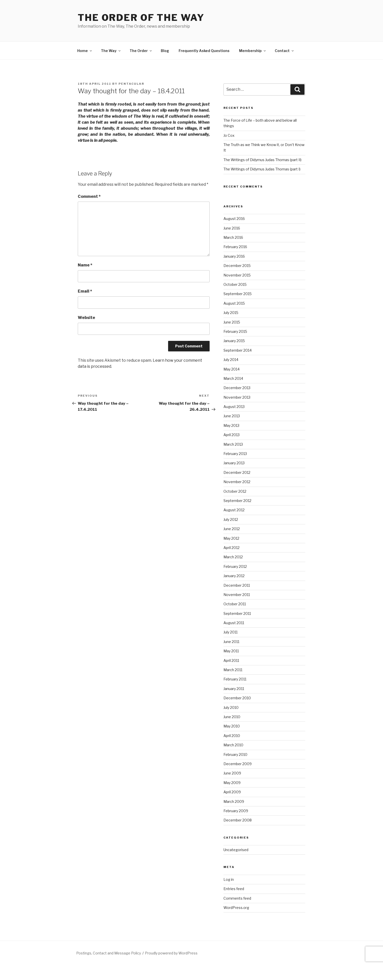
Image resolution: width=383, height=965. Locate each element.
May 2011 (231, 651)
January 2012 (234, 576)
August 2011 (233, 623)
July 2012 (230, 519)
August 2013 (234, 406)
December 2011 (236, 585)
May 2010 (231, 726)
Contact (284, 51)
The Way (111, 51)
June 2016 (231, 228)
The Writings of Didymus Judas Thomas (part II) (262, 160)
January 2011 (233, 688)
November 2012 (236, 482)
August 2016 (234, 218)
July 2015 (230, 312)
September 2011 (237, 613)
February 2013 (235, 453)
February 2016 (235, 247)
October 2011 (234, 604)
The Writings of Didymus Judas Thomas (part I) (261, 169)
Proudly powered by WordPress (171, 953)
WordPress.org (236, 907)
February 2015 (235, 331)
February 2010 (235, 754)
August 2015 (234, 303)
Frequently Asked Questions (204, 51)
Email (85, 291)
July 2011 (230, 632)
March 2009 (233, 801)
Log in (228, 879)
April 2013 (231, 435)
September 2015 (237, 294)
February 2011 (234, 679)
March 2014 (233, 378)
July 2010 (231, 707)
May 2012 (231, 538)
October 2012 (234, 491)
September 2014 (237, 350)
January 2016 (234, 256)
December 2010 (237, 698)
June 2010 (231, 717)
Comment (89, 196)
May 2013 (231, 425)
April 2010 (231, 735)
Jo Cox (229, 135)
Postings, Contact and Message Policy (108, 953)
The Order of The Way (141, 17)
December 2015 (237, 265)
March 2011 (232, 670)
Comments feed (237, 898)
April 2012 (231, 547)
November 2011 (236, 594)
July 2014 (230, 359)
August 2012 (234, 510)
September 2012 (237, 500)
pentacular (131, 83)
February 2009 (235, 811)
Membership (252, 51)
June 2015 (231, 322)
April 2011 (231, 660)
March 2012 (233, 557)
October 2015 (235, 284)
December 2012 (236, 472)
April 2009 (232, 792)
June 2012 (231, 529)
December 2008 (237, 820)
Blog (165, 51)
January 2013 (234, 463)
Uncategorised (235, 850)
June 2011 (231, 641)
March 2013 (233, 444)
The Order (141, 51)
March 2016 (233, 237)
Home (85, 51)
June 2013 (231, 416)
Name (85, 265)
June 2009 (232, 773)
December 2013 (236, 388)
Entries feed (233, 889)
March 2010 (233, 745)
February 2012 (235, 566)
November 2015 (237, 275)
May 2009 (232, 782)
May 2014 (231, 369)
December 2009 (237, 764)
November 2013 (236, 397)
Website (86, 317)
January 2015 (234, 341)
